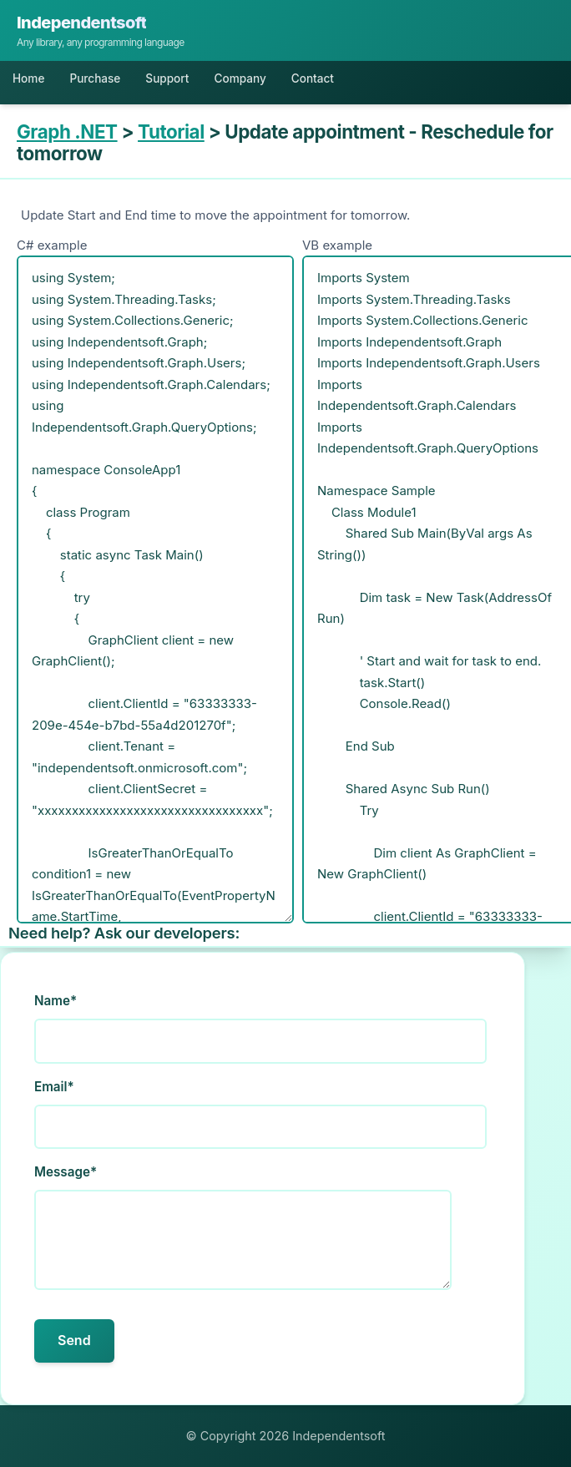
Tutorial (171, 131)
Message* (65, 1172)
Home (28, 78)
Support (167, 78)
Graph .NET (67, 131)
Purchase (94, 78)
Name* (55, 1001)
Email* (54, 1087)
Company (239, 78)
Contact (312, 78)
